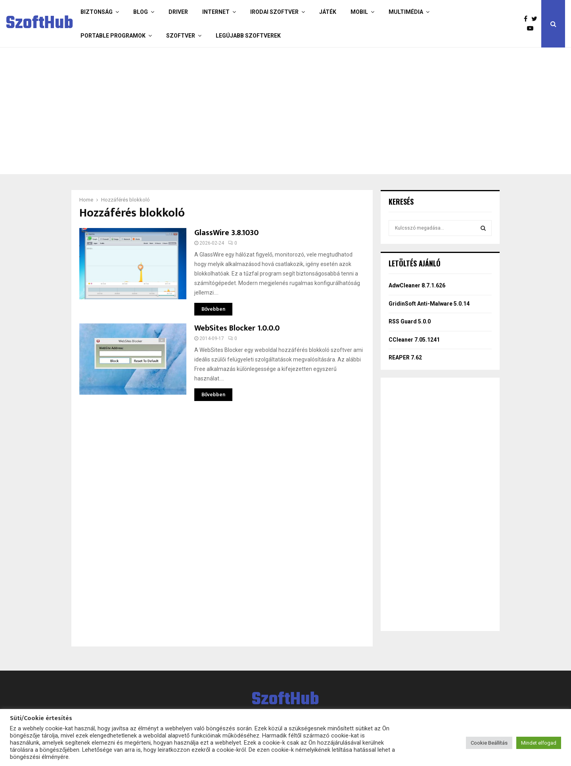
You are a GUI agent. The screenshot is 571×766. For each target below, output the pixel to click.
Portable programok (113, 35)
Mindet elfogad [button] (538, 743)
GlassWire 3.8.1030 (226, 232)
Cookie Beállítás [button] (489, 743)
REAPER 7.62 (405, 357)
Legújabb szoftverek (248, 35)
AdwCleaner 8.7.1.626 (417, 285)
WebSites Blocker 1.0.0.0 (237, 328)
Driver (178, 12)
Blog (140, 12)
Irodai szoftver (274, 12)
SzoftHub (39, 24)
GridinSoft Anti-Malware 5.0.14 (429, 303)
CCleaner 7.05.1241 (415, 339)
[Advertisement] (254, 110)
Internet (216, 12)
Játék (327, 12)
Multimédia (406, 12)
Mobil (359, 12)
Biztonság (96, 12)
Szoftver (180, 35)
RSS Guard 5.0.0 (410, 321)
